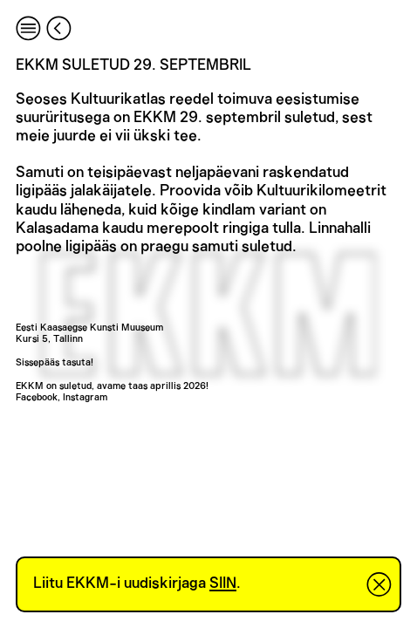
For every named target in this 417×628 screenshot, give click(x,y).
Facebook (37, 397)
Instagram (85, 397)
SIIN (222, 583)
